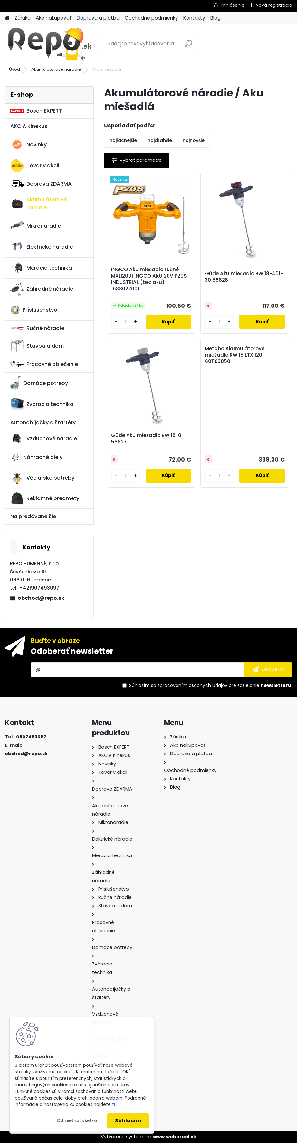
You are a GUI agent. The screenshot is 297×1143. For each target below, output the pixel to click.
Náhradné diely (36, 457)
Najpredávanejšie (33, 516)
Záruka (22, 17)
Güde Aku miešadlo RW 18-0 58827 (146, 438)
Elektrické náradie (41, 246)
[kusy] (125, 322)
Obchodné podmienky (151, 17)
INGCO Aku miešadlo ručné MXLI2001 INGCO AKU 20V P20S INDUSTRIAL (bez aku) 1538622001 (149, 279)
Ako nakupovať (54, 17)
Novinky (28, 144)
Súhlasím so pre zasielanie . (210, 685)
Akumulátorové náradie (56, 69)
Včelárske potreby (42, 477)
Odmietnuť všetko (77, 1121)
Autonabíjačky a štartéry (43, 422)
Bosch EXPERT (36, 110)
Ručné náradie (37, 328)
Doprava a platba (98, 17)
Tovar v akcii (34, 165)
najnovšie (194, 140)
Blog (215, 17)
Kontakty (194, 17)
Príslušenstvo (33, 310)
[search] (188, 46)
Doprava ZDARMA (41, 183)
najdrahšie (160, 140)
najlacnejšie (123, 140)
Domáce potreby (39, 383)
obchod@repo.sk (41, 598)
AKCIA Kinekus (28, 126)
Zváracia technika (41, 404)
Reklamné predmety (44, 498)
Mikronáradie (35, 226)
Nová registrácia (274, 5)
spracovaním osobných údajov (192, 685)
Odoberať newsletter (72, 651)
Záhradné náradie (41, 289)
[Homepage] (7, 18)
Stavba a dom (37, 346)
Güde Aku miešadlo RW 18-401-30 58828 (244, 276)
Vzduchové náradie (43, 438)
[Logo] (49, 44)
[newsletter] (268, 670)
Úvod (14, 69)
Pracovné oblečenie (44, 364)
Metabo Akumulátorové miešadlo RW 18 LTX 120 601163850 (234, 355)
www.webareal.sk (174, 1136)
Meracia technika (41, 268)
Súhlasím (128, 1120)
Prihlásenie (232, 5)
